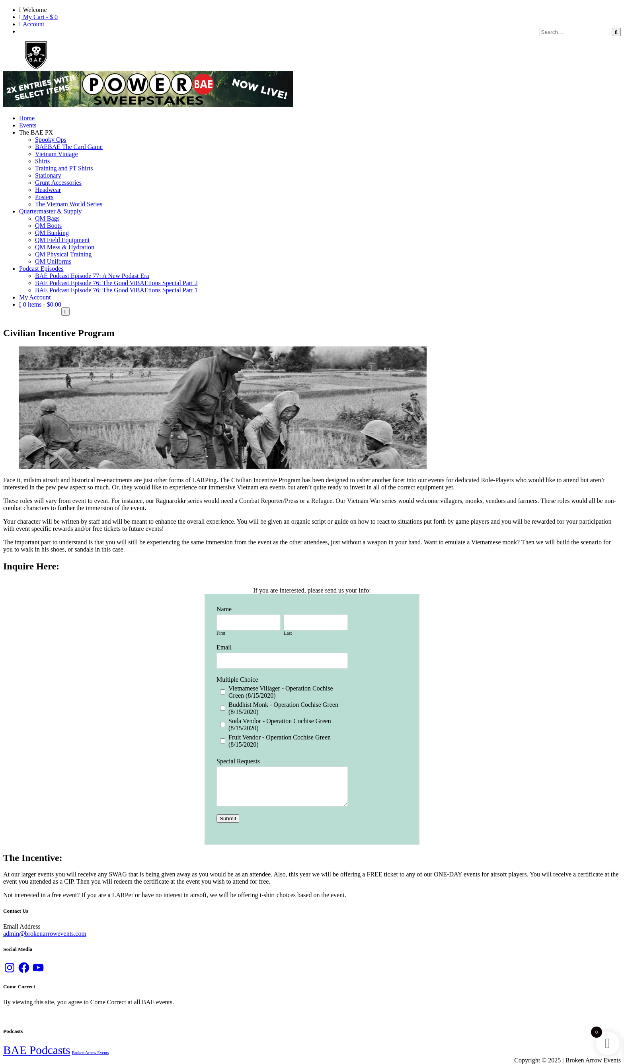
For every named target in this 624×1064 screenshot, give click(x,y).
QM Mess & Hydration (64, 247)
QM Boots (48, 225)
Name (224, 609)
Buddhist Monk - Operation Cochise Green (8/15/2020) (283, 708)
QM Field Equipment (62, 240)
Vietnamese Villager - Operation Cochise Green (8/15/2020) (280, 692)
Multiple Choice (237, 679)
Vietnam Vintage (56, 154)
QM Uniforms (53, 261)
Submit (228, 818)
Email (224, 647)
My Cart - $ (38, 17)
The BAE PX (36, 132)
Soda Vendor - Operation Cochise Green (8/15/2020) (279, 725)
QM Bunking (52, 232)
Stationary (48, 175)
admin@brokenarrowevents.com (44, 933)
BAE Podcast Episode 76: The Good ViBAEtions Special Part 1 (116, 290)
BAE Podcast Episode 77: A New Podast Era (92, 275)
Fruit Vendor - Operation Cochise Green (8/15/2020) (279, 741)
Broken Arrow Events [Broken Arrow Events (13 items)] (90, 1052)
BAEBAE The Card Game (69, 146)
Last (288, 633)
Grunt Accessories (58, 182)
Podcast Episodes (41, 268)
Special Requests (238, 761)
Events (28, 125)
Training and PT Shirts (64, 168)
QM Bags (47, 218)
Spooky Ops (50, 139)
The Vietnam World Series (68, 204)
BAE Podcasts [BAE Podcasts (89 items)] (36, 1050)
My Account (35, 297)
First (220, 633)
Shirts (42, 161)
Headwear (48, 189)
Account (31, 24)
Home (27, 118)
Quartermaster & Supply (50, 211)
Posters (44, 197)
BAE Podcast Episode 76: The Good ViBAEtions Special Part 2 (116, 283)
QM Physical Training (63, 254)
